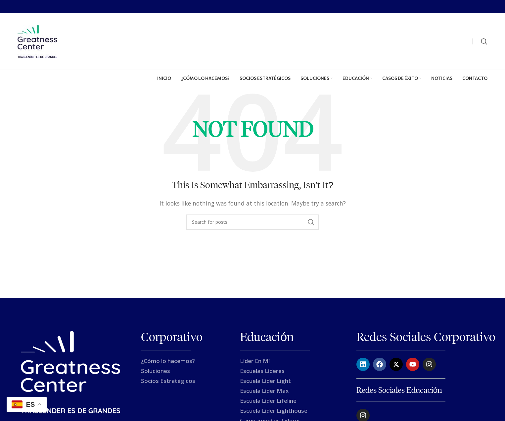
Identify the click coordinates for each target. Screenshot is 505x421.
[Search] (484, 41)
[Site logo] (37, 40)
